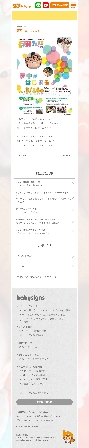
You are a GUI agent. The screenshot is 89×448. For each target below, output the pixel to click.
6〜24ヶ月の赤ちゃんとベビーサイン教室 (43, 314)
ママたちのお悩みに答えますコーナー (38, 277)
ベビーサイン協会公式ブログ (34, 393)
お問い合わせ (44, 402)
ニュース (22, 266)
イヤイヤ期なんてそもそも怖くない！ (44, 231)
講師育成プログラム (29, 354)
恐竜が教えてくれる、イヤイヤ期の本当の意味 (44, 221)
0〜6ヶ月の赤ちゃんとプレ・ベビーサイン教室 (46, 310)
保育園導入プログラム (33, 383)
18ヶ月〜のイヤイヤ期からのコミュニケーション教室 (46, 321)
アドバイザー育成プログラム (34, 359)
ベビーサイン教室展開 (33, 375)
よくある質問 (25, 326)
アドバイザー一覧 (28, 347)
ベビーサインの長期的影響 (32, 331)
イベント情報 (24, 256)
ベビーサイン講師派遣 (33, 371)
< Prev (22, 155)
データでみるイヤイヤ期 (44, 210)
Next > (66, 155)
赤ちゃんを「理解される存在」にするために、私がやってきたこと (44, 197)
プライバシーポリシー (28, 426)
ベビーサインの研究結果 (31, 335)
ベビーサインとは (28, 306)
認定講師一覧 (25, 342)
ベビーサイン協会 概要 (30, 366)
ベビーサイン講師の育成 (34, 379)
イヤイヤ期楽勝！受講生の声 (44, 184)
